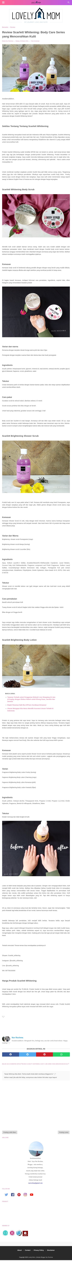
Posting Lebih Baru (9, 1133)
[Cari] (68, 3)
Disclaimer (52, 1251)
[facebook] (10, 1055)
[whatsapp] (61, 1055)
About (18, 1251)
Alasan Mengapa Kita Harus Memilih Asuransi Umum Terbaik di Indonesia (30, 710)
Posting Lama (63, 1133)
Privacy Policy (39, 1251)
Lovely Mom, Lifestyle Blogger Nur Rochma (40, 1258)
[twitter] (27, 1055)
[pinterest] (44, 1055)
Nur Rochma (9, 42)
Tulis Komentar (35, 42)
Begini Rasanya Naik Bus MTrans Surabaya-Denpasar (26, 706)
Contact (27, 1251)
